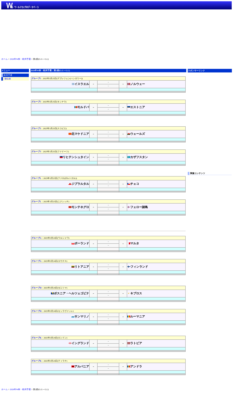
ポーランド (80, 243)
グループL (36, 178)
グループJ (36, 128)
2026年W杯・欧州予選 (20, 59)
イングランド (79, 343)
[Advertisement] (116, 33)
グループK (36, 338)
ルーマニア (136, 316)
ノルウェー (136, 84)
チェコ (133, 183)
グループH (36, 288)
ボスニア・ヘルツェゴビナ (70, 293)
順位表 (8, 79)
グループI (36, 78)
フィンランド (137, 266)
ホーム (4, 59)
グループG (36, 238)
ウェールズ (136, 133)
